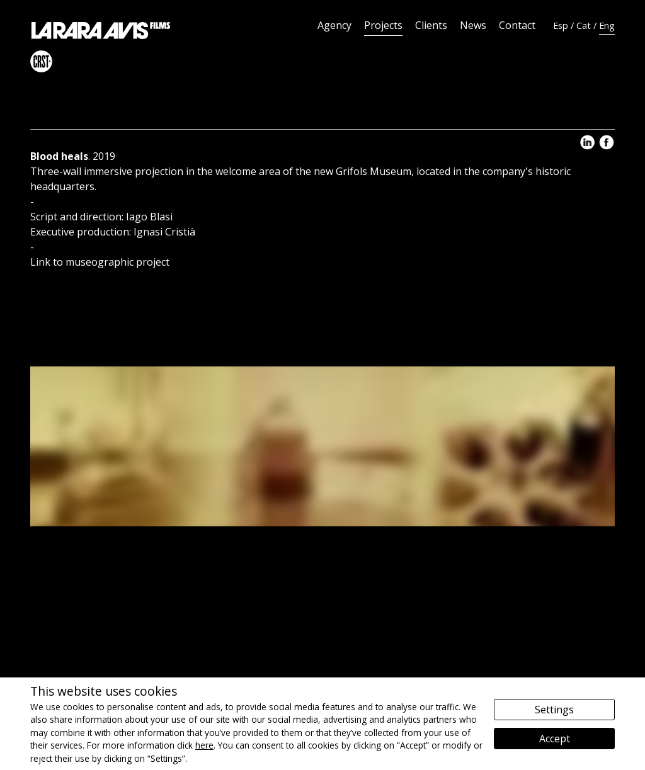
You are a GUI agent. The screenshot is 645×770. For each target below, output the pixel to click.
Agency (334, 25)
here (204, 745)
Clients (431, 25)
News (473, 25)
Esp (560, 25)
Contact (517, 25)
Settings (554, 709)
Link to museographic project (99, 262)
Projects (383, 25)
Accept (554, 738)
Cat (583, 25)
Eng (607, 25)
